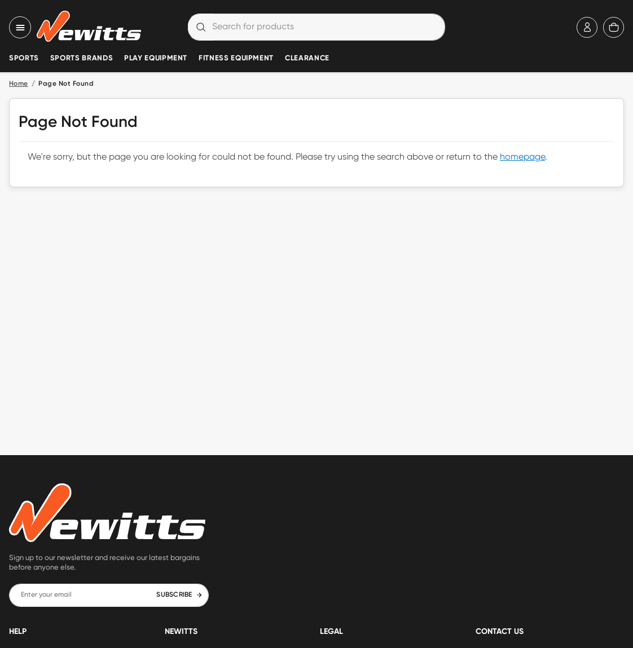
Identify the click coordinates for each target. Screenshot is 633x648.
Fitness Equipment (236, 58)
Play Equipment (155, 58)
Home (18, 84)
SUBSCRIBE (179, 595)
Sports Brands (81, 58)
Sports (24, 58)
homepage (522, 157)
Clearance (307, 58)
